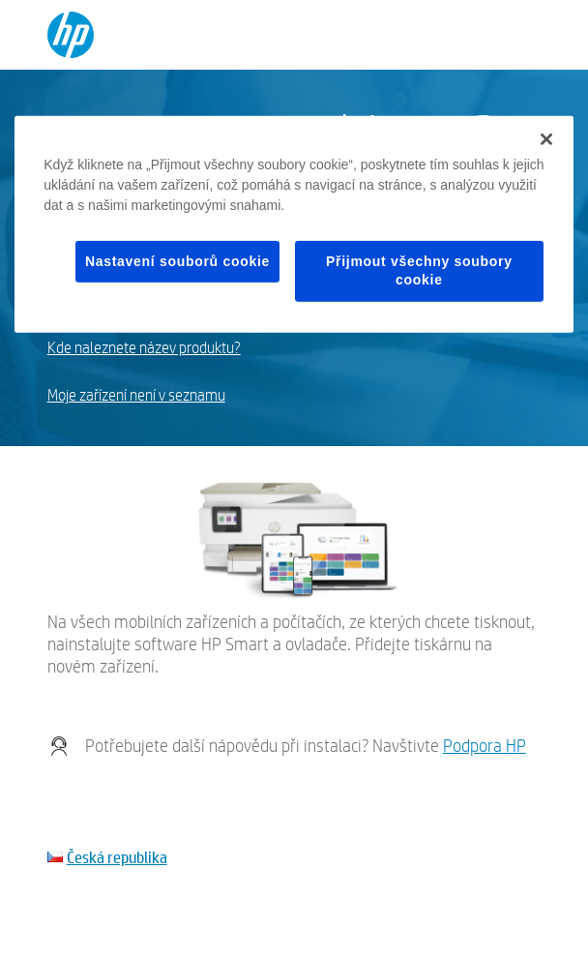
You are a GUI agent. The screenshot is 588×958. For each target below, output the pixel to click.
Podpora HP (484, 745)
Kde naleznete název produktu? (144, 348)
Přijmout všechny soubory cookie (419, 270)
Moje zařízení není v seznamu (136, 395)
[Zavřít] (546, 138)
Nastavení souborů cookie (177, 260)
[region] (294, 223)
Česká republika (117, 857)
